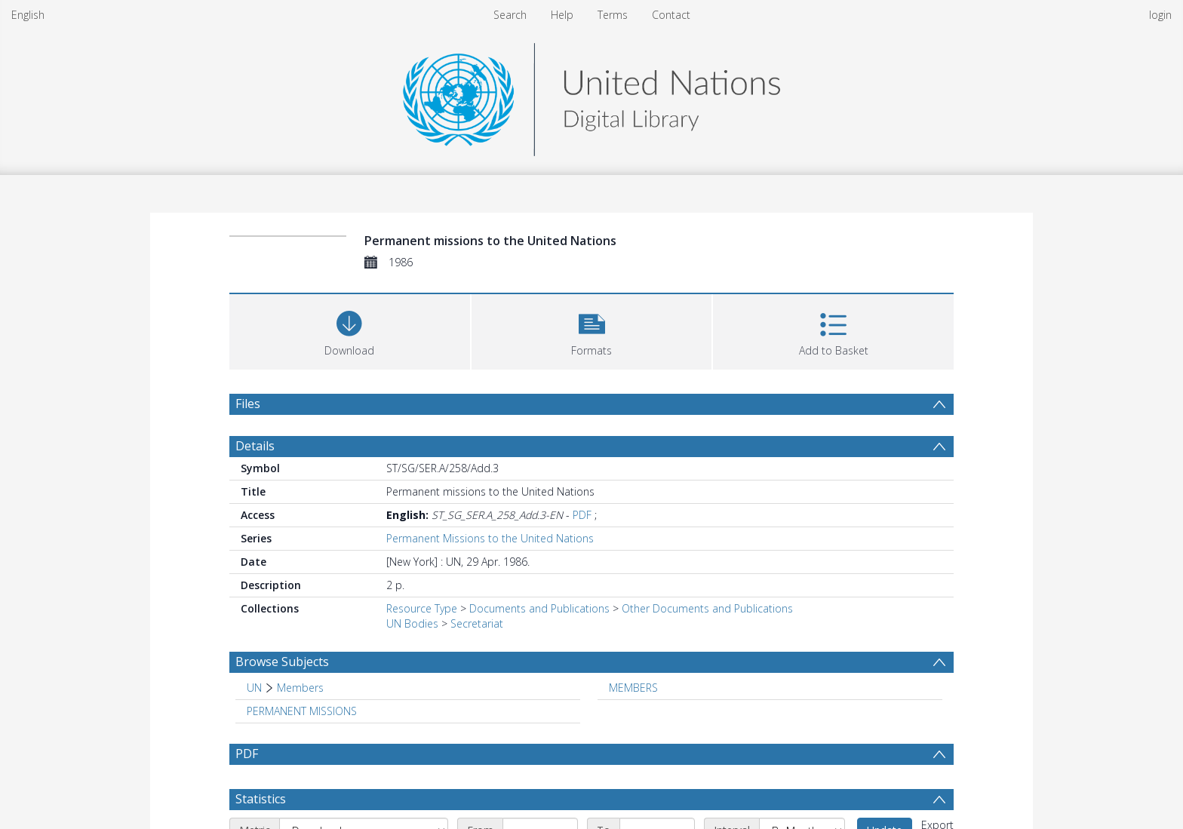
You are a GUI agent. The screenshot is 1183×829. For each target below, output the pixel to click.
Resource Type (421, 608)
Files (247, 403)
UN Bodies (412, 623)
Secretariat (476, 623)
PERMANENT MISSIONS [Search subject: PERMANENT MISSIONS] (302, 711)
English (28, 15)
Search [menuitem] (510, 15)
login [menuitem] (1160, 15)
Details (255, 446)
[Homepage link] (591, 95)
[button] (592, 330)
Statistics (260, 799)
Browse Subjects (282, 661)
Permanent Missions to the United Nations (490, 538)
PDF (582, 515)
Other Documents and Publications (707, 608)
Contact (671, 15)
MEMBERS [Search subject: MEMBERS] (633, 687)
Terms (613, 15)
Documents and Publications (539, 608)
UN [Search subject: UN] (254, 687)
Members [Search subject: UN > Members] (300, 687)
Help (562, 15)
